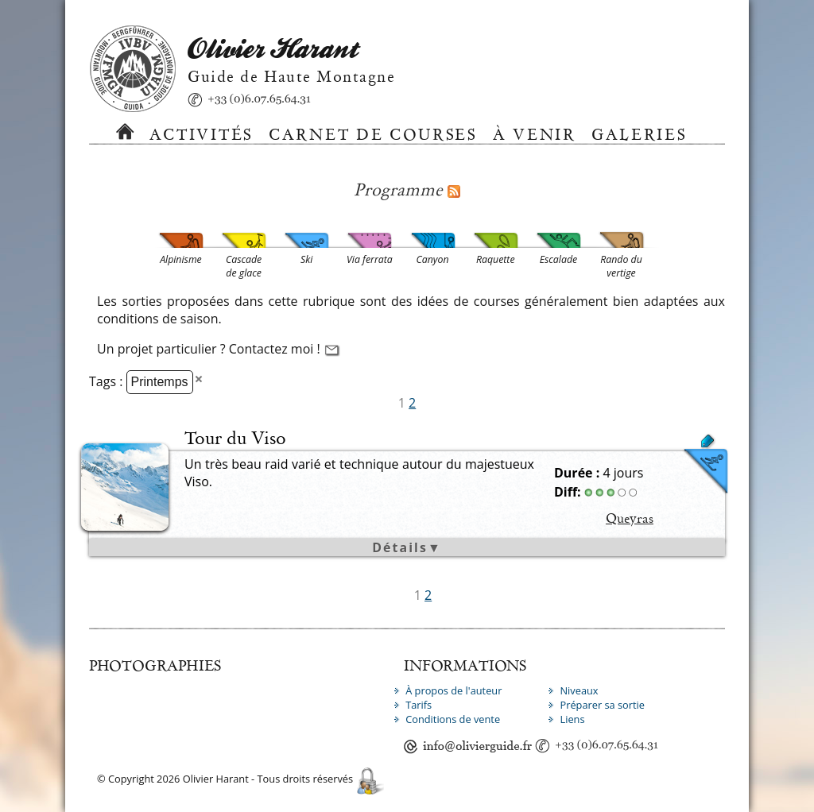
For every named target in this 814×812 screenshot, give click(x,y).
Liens (572, 719)
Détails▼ (406, 547)
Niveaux (579, 690)
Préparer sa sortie (602, 705)
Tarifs (418, 705)
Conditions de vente (452, 719)
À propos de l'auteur (453, 690)
